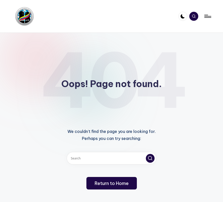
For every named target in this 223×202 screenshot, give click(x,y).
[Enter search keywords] (112, 158)
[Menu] (207, 16)
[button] (150, 158)
